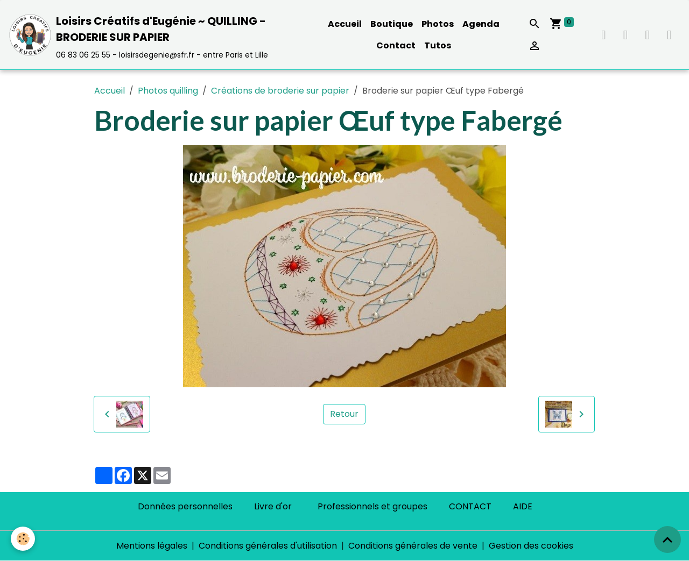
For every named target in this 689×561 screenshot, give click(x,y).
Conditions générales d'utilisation (268, 545)
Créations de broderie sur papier (280, 90)
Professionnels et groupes (372, 506)
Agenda (481, 24)
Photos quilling (168, 90)
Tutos (437, 45)
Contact (396, 45)
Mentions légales (151, 545)
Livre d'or (273, 506)
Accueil (345, 24)
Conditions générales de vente (412, 545)
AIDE (522, 506)
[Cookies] (23, 539)
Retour (344, 414)
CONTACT (470, 506)
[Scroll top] (667, 539)
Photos (437, 24)
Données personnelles (185, 506)
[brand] (158, 35)
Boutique (391, 24)
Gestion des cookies (531, 545)
